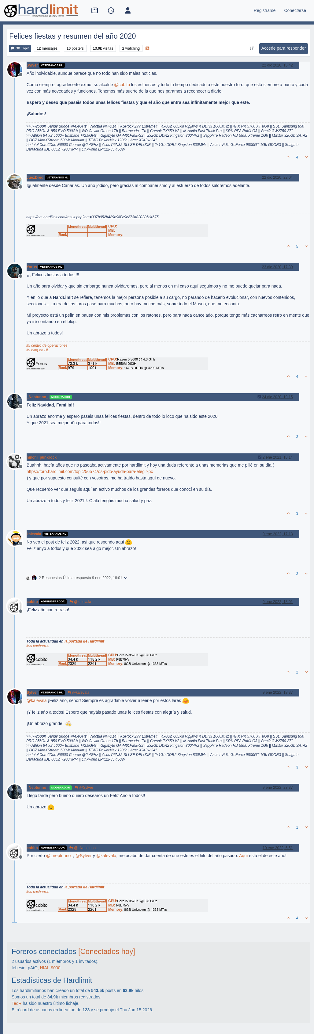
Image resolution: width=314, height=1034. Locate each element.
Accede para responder (283, 48)
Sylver (32, 65)
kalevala (34, 534)
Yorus (32, 267)
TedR (17, 1003)
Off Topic (20, 48)
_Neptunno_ (37, 397)
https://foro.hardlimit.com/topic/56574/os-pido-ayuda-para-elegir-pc (90, 471)
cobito (32, 602)
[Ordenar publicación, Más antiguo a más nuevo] (252, 48)
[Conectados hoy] (106, 951)
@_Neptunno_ (83, 848)
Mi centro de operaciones (47, 345)
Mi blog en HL (37, 350)
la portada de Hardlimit (84, 641)
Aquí (243, 855)
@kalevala (80, 602)
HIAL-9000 (50, 967)
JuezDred (35, 177)
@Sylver (84, 787)
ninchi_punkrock (42, 457)
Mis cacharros (37, 646)
